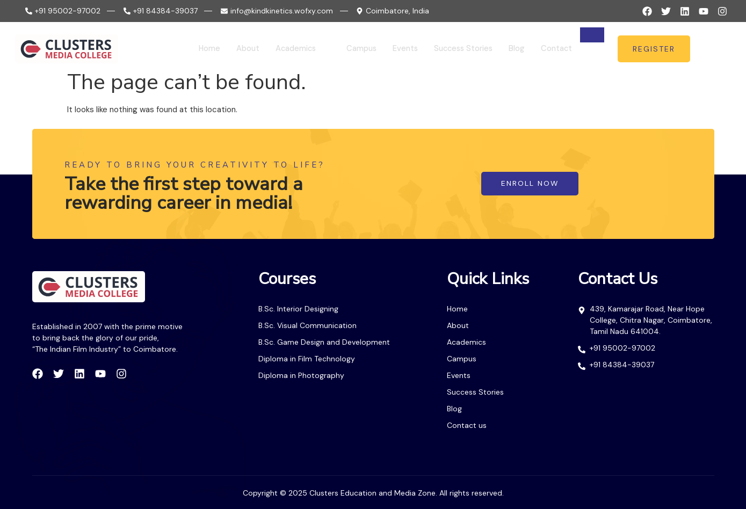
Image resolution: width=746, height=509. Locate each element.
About (233, 48)
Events (395, 48)
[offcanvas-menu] (721, 49)
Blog (512, 48)
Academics (288, 49)
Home (194, 48)
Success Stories (456, 48)
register (654, 49)
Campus (350, 48)
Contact (553, 48)
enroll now (530, 183)
